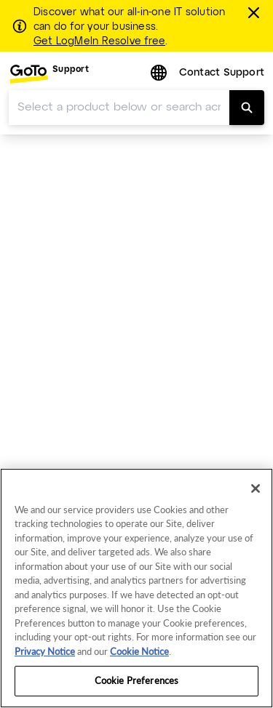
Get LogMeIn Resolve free (99, 41)
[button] (160, 74)
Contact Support (221, 73)
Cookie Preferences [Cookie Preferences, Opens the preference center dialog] (136, 680)
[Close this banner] (255, 12)
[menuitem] (49, 74)
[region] (136, 588)
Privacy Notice (45, 651)
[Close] (256, 488)
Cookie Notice (139, 651)
